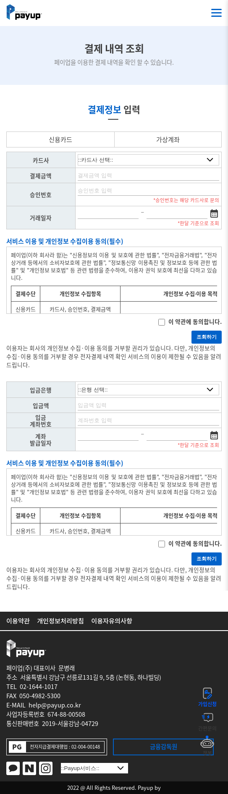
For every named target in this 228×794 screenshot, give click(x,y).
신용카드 (60, 139)
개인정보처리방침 (60, 620)
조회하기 (207, 336)
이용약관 (18, 620)
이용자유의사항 (111, 620)
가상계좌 (168, 139)
